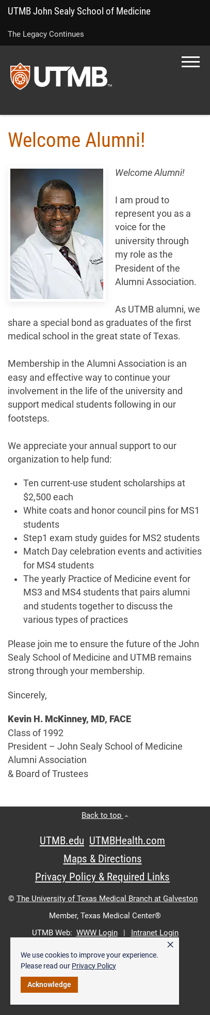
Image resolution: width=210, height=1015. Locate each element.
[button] (191, 61)
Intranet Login (155, 932)
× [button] (170, 944)
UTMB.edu (62, 840)
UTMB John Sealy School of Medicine (79, 11)
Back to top (105, 815)
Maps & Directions (102, 859)
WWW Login (97, 932)
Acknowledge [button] (49, 984)
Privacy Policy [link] (94, 966)
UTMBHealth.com (127, 840)
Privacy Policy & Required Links (102, 877)
